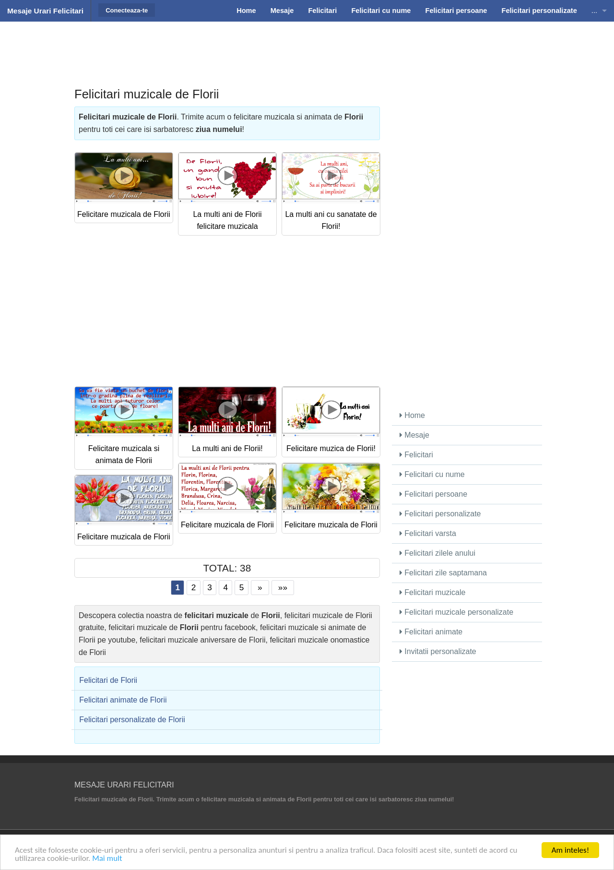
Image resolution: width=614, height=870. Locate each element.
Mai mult (107, 859)
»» (283, 587)
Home (412, 415)
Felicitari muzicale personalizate (456, 612)
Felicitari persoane (433, 494)
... (594, 10)
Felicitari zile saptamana (443, 573)
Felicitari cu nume (432, 474)
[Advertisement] (307, 45)
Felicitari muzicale (433, 592)
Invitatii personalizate (438, 651)
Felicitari (416, 455)
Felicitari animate (431, 632)
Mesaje (414, 435)
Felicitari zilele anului (437, 553)
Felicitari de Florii (108, 680)
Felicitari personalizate (440, 514)
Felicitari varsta (428, 533)
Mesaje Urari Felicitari (45, 11)
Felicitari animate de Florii (122, 700)
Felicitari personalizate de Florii (132, 719)
